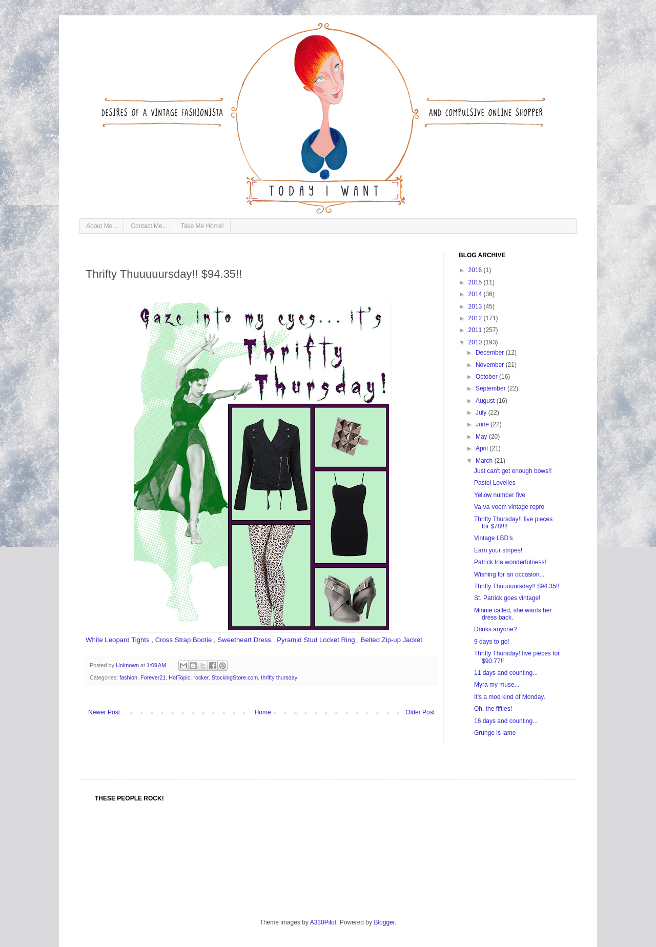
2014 (476, 294)
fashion (128, 677)
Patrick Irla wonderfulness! (510, 562)
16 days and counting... (506, 721)
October (487, 376)
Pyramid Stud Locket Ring (316, 640)
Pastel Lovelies (495, 482)
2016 (476, 270)
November (491, 364)
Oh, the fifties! (493, 708)
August (486, 400)
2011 (476, 330)
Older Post (420, 712)
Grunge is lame (495, 732)
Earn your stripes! (498, 550)
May (482, 436)
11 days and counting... (506, 672)
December (491, 352)
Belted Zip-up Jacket (391, 640)
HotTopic (179, 677)
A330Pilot (323, 922)
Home (263, 712)
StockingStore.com (235, 677)
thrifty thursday (279, 677)
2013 (476, 306)
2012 (476, 318)
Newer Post (104, 712)
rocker (200, 677)
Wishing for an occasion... (509, 574)
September (491, 388)
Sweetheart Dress (244, 640)
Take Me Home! (202, 226)
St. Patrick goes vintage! (507, 598)
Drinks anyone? (495, 629)
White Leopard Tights (118, 640)
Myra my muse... (497, 684)
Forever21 (153, 677)
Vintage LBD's (493, 538)
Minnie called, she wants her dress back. (512, 614)
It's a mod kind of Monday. (509, 697)
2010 (476, 342)
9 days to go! (491, 641)
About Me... (101, 226)
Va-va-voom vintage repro (509, 506)
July (482, 412)
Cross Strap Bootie (183, 640)
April (482, 448)
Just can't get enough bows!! (513, 471)
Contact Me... (149, 226)
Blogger (384, 922)
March (485, 460)
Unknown (128, 665)
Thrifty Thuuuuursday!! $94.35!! (517, 586)
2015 (476, 282)
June (483, 424)
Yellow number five (499, 495)
